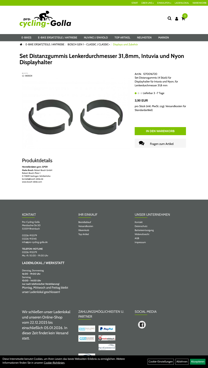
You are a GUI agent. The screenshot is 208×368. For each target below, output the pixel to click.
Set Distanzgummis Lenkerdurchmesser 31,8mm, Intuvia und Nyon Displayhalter (102, 59)
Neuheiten (144, 37)
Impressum (140, 242)
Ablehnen (181, 361)
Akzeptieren (197, 361)
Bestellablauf (84, 222)
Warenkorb (83, 230)
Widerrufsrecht (142, 234)
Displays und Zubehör (125, 44)
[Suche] (169, 18)
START (134, 2)
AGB (137, 238)
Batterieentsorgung (144, 230)
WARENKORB (199, 2)
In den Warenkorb (160, 131)
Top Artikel (122, 37)
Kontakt (139, 222)
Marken (163, 37)
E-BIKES (26, 37)
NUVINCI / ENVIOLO (96, 37)
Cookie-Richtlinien (54, 362)
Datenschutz (141, 226)
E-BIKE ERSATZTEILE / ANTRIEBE (57, 37)
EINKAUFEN (164, 2)
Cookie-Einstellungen (161, 361)
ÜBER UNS (147, 2)
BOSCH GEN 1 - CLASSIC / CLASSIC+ (89, 44)
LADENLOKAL (182, 2)
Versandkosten (85, 226)
